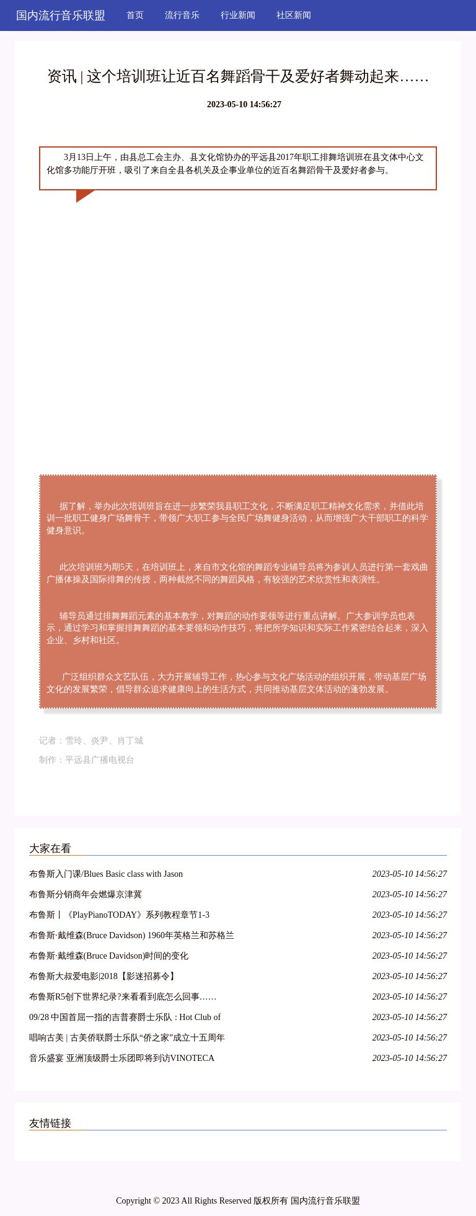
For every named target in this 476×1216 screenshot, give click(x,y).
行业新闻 (238, 15)
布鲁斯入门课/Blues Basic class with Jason (106, 874)
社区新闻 (293, 15)
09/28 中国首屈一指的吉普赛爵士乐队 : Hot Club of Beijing (125, 1019)
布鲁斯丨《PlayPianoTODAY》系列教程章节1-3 (119, 915)
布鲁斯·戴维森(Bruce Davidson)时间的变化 (108, 956)
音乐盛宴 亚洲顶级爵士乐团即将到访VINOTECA (121, 1058)
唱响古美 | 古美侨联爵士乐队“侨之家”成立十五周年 (127, 1037)
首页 (135, 15)
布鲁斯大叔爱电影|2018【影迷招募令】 (103, 976)
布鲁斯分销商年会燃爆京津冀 (85, 894)
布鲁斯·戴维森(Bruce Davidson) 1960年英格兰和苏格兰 (131, 935)
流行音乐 (182, 15)
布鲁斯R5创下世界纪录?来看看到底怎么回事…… (123, 996)
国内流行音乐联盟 (60, 15)
